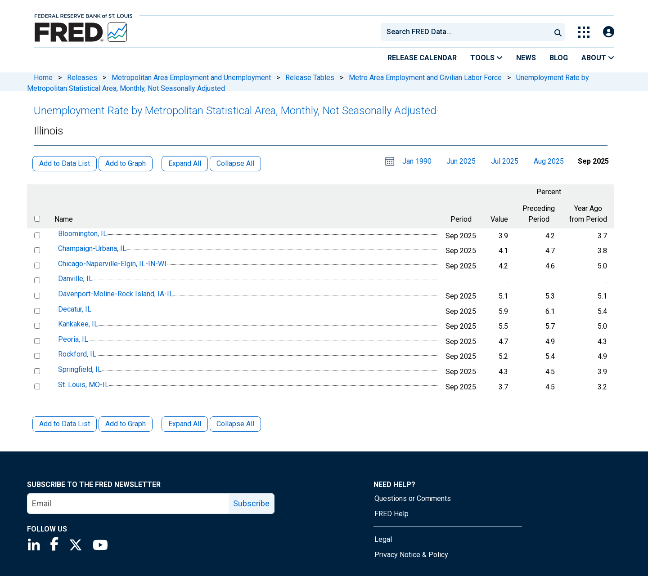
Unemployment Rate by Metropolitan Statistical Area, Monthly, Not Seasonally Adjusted (235, 110)
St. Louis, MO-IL (83, 384)
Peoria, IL (73, 339)
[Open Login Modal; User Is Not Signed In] (608, 32)
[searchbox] (467, 32)
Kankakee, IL (78, 324)
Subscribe (251, 503)
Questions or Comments (412, 498)
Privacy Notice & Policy (411, 554)
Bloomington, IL (82, 233)
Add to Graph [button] (125, 163)
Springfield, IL (80, 369)
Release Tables (309, 77)
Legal (383, 539)
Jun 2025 (461, 161)
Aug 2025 (549, 161)
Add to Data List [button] (64, 163)
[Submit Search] (558, 32)
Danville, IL (75, 279)
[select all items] (37, 219)
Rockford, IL (77, 354)
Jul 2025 (504, 161)
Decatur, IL (74, 309)
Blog (558, 58)
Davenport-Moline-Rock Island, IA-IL (115, 294)
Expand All (184, 424)
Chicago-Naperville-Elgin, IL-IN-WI (112, 263)
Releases (82, 77)
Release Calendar (422, 58)
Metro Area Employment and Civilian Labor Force (425, 77)
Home (43, 77)
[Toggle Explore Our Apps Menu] (584, 32)
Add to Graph (125, 424)
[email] (128, 503)
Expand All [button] (184, 163)
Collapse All (235, 424)
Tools (486, 58)
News (526, 58)
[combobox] (465, 32)
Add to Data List (64, 424)
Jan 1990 (417, 161)
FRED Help (391, 513)
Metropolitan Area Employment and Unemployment (191, 77)
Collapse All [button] (235, 163)
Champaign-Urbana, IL (92, 248)
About (597, 58)
